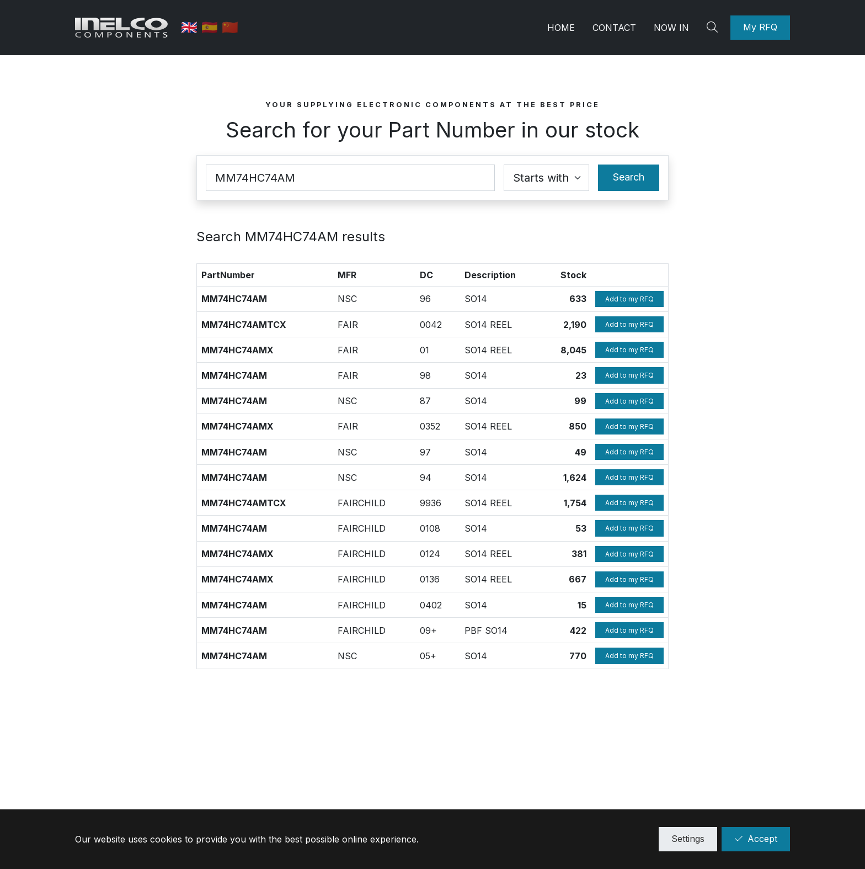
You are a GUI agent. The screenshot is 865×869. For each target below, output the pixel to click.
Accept (755, 838)
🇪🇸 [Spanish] (212, 27)
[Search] (713, 27)
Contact (614, 27)
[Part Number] (350, 178)
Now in (671, 27)
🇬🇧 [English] (192, 27)
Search (628, 177)
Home (561, 27)
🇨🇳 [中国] (231, 27)
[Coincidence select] (546, 178)
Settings (687, 838)
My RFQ (760, 27)
